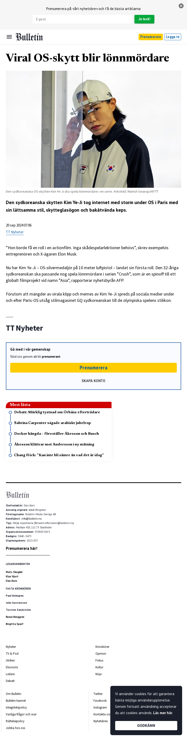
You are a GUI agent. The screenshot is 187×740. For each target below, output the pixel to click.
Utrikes (10, 660)
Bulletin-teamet (16, 701)
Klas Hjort (12, 576)
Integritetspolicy (16, 707)
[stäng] (181, 6)
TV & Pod (12, 653)
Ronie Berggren (15, 617)
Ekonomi (12, 667)
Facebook (100, 701)
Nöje (98, 674)
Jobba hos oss (15, 728)
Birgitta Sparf (14, 624)
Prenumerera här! (21, 548)
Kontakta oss (102, 714)
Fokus (99, 660)
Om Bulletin (13, 694)
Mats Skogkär (14, 572)
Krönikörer (102, 647)
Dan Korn (11, 580)
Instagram (100, 707)
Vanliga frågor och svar (21, 714)
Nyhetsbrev (101, 721)
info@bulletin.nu (31, 518)
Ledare (10, 674)
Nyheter (11, 647)
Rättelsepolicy (15, 721)
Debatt (10, 681)
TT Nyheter (15, 232)
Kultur (99, 667)
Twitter (98, 694)
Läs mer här (162, 712)
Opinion (100, 653)
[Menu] (9, 36)
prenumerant (51, 357)
